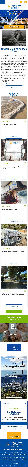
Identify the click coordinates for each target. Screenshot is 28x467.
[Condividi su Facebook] (2, 83)
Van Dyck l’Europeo (14, 384)
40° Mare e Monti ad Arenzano (14, 391)
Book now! (14, 26)
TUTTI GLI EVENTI (14, 348)
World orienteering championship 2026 (14, 376)
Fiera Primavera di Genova (14, 359)
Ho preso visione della (14, 426)
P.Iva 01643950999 (14, 456)
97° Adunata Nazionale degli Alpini (14, 367)
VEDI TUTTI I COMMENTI (13, 339)
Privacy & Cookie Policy (9, 457)
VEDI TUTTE (14, 87)
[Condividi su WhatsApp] (9, 83)
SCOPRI (14, 363)
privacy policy (19, 426)
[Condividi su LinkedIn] (6, 83)
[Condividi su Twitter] (4, 83)
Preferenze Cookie (20, 457)
